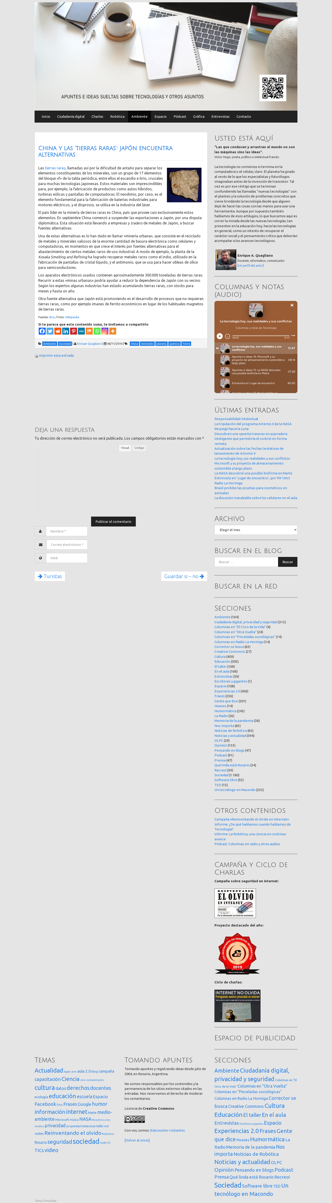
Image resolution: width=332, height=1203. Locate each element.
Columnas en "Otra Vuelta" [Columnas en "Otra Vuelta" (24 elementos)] (262, 1086)
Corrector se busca (229, 647)
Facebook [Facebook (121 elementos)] (45, 1104)
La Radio (221, 716)
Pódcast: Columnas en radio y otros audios (247, 844)
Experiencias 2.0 (227, 691)
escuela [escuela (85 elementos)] (84, 1096)
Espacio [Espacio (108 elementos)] (273, 1123)
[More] (112, 331)
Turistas (50, 576)
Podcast (220, 755)
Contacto (244, 116)
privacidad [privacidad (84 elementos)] (55, 1125)
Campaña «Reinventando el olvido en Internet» (251, 819)
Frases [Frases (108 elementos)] (70, 1104)
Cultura (220, 657)
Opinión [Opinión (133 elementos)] (224, 1170)
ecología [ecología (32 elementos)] (41, 1097)
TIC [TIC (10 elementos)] (109, 1142)
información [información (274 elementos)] (50, 1112)
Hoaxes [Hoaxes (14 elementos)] (243, 1140)
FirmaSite (50, 1200)
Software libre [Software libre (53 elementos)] (257, 1185)
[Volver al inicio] (137, 1140)
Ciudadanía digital (71, 116)
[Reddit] (57, 331)
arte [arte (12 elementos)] (74, 1071)
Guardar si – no (184, 576)
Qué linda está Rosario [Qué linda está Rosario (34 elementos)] (251, 1176)
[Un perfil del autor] (250, 265)
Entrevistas (220, 116)
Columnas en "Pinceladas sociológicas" (244, 637)
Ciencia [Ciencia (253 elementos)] (71, 1079)
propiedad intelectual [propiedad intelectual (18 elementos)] (80, 1126)
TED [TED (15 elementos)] (277, 1186)
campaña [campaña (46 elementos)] (106, 1071)
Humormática (225, 711)
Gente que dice (226, 701)
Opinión (220, 745)
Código (139, 447)
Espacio (160, 116)
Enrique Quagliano (89, 343)
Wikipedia (72, 317)
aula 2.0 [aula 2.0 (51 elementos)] (84, 1071)
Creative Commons (229, 651)
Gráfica (199, 116)
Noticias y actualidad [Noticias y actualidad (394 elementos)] (242, 1162)
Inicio (46, 116)
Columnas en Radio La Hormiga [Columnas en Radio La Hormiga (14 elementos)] (241, 1098)
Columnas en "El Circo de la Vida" (240, 627)
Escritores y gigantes (230, 681)
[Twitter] (50, 331)
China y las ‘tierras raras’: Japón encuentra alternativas (105, 151)
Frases (219, 696)
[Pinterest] (73, 331)
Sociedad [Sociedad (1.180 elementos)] (227, 1185)
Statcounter (159, 1130)
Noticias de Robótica (230, 730)
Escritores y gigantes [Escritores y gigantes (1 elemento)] (251, 1123)
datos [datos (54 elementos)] (61, 1088)
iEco (52, 317)
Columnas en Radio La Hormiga (239, 642)
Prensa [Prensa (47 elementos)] (221, 1176)
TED (217, 785)
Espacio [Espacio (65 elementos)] (100, 1096)
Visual (125, 447)
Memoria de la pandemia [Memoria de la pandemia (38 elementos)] (250, 1147)
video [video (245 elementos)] (51, 1150)
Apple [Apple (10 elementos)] (67, 1071)
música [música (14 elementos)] (74, 1119)
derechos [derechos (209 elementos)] (78, 1088)
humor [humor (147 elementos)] (99, 1104)
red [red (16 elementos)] (106, 1126)
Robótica (117, 116)
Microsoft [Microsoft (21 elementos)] (62, 1119)
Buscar (287, 562)
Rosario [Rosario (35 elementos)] (41, 1142)
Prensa (220, 760)
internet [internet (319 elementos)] (76, 1111)
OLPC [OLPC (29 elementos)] (276, 1162)
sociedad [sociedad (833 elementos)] (86, 1141)
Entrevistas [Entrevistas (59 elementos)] (226, 1123)
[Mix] (89, 331)
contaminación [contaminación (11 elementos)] (95, 1080)
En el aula (221, 671)
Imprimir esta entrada (56, 355)
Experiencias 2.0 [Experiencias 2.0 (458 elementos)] (236, 1130)
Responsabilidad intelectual (236, 419)
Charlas (97, 116)
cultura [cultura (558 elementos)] (45, 1087)
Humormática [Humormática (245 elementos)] (267, 1139)
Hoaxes (220, 706)
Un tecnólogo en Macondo (234, 790)
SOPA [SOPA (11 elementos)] (103, 1142)
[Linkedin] (65, 331)
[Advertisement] (69, 392)
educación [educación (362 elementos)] (62, 1096)
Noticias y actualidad (230, 736)
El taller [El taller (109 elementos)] (252, 1115)
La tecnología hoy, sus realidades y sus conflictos (252, 458)
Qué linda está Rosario (232, 765)
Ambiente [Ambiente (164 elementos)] (226, 1071)
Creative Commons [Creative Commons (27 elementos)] (246, 1106)
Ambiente (139, 116)
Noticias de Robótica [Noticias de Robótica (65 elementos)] (256, 1154)
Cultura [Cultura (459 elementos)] (274, 1105)
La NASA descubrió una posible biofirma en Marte (253, 473)
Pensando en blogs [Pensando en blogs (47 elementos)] (254, 1170)
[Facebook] (42, 331)
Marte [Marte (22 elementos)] (92, 1113)
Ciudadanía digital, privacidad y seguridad (246, 622)
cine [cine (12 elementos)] (83, 1079)
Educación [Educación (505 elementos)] (228, 1114)
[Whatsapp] (97, 331)
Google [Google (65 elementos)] (84, 1104)
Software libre (225, 780)
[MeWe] (81, 331)
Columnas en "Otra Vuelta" (235, 632)
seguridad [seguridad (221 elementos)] (59, 1142)
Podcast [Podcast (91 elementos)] (284, 1170)
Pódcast (180, 116)
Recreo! (220, 770)
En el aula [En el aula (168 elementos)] (274, 1115)
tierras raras (55, 168)
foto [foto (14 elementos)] (60, 1104)
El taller (220, 666)
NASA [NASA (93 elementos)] (85, 1119)
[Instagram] (104, 331)
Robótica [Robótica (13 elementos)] (108, 1133)
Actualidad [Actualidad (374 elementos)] (49, 1070)
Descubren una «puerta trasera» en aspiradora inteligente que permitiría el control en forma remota (250, 439)
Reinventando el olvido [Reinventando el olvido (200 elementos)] (72, 1133)
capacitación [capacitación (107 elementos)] (48, 1079)
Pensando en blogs (229, 750)
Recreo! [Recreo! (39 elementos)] (282, 1176)
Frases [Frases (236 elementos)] (268, 1131)
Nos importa (224, 726)
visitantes (177, 1130)
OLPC (218, 740)
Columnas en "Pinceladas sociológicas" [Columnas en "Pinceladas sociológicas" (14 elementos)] (248, 1092)
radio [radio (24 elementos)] (99, 1126)
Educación (222, 661)
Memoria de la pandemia (233, 721)
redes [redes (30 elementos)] (39, 1133)
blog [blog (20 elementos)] (95, 1071)
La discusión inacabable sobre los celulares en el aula (255, 498)
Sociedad (221, 775)
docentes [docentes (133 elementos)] (100, 1088)
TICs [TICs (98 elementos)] (39, 1150)
